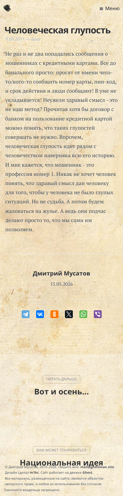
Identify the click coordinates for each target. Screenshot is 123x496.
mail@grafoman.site (97, 467)
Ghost (87, 472)
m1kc (34, 472)
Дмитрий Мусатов (61, 273)
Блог (36, 39)
